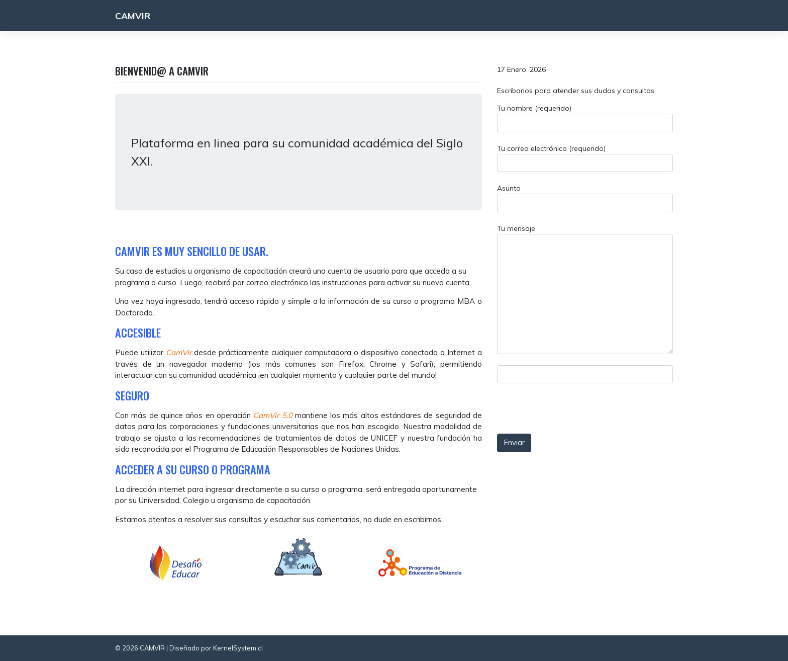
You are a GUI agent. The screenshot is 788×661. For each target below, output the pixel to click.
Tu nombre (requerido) (585, 118)
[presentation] (580, 388)
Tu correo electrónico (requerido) (585, 158)
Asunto (585, 198)
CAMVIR (132, 15)
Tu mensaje (585, 289)
